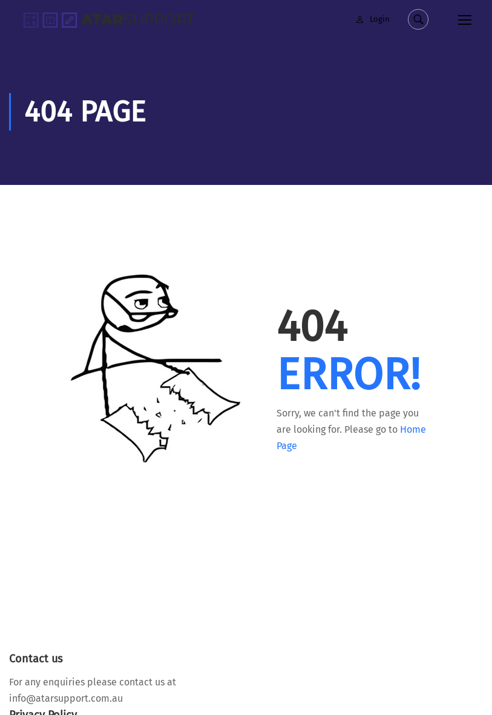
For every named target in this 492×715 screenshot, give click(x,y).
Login (380, 19)
